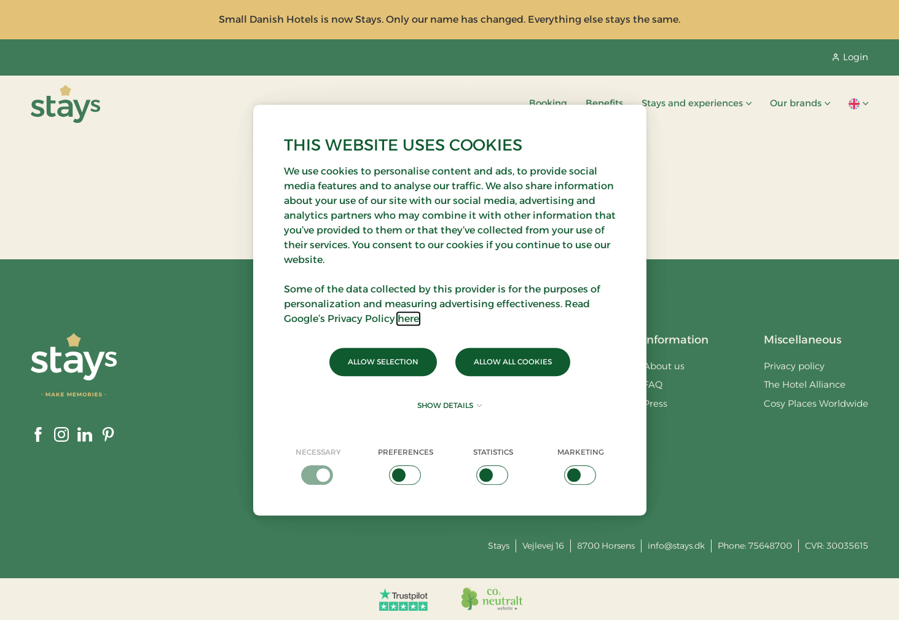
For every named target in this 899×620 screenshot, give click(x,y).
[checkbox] (319, 466)
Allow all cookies (513, 361)
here (408, 318)
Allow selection (383, 361)
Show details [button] (449, 405)
